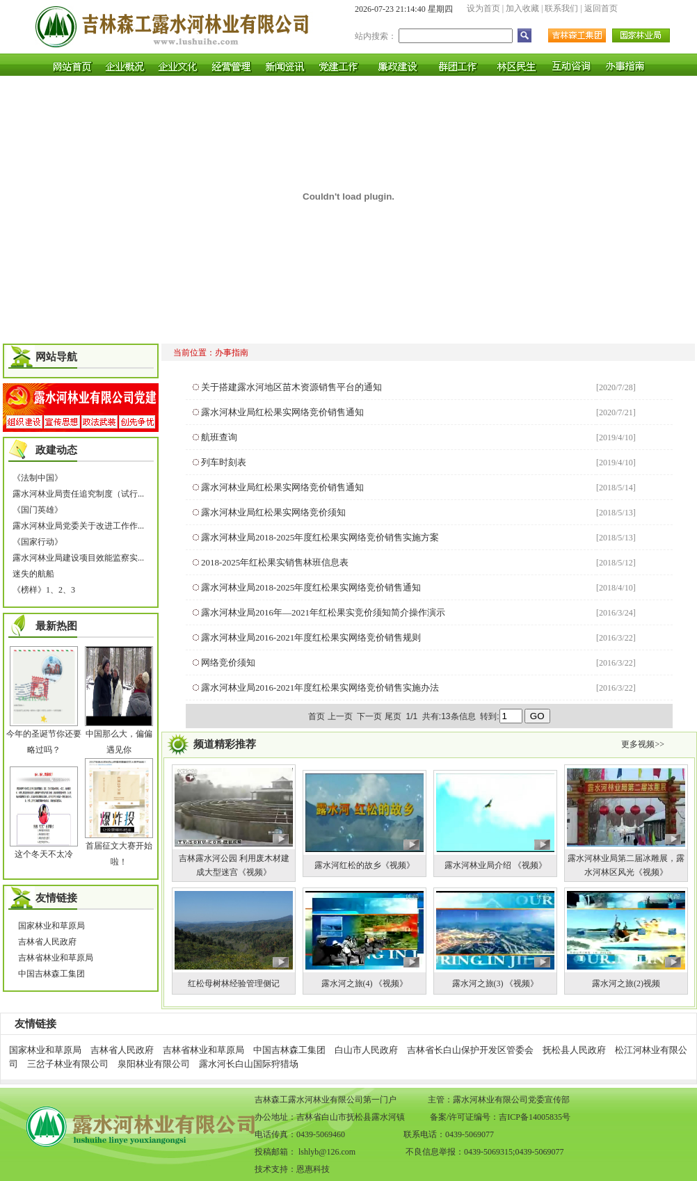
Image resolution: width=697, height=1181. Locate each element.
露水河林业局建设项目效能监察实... (78, 558)
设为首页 (483, 8)
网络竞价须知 (228, 662)
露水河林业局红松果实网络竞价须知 (273, 512)
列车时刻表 (223, 462)
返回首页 (601, 8)
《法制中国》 (38, 478)
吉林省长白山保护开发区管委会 (470, 1050)
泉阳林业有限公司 (154, 1064)
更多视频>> (642, 744)
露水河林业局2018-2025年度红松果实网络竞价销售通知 (311, 587)
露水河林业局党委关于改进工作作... (78, 526)
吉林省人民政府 (47, 942)
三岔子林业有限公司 (68, 1064)
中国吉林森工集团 (51, 974)
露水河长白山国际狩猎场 (248, 1064)
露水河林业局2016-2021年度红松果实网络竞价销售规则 (311, 637)
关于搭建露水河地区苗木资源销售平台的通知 (291, 387)
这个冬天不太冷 (44, 854)
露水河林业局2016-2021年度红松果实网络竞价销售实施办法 (320, 687)
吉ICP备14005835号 (534, 1117)
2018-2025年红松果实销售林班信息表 (274, 562)
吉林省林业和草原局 (55, 958)
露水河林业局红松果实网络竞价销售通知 (282, 412)
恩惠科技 (313, 1169)
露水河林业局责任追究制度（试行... (78, 494)
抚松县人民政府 (574, 1050)
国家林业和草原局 (51, 926)
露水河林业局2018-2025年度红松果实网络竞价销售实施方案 (320, 537)
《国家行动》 (38, 542)
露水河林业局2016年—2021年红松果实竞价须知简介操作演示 (323, 612)
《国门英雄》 (38, 510)
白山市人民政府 (366, 1050)
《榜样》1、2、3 (44, 590)
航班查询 (219, 437)
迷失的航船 (33, 574)
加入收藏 (522, 8)
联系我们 (561, 8)
